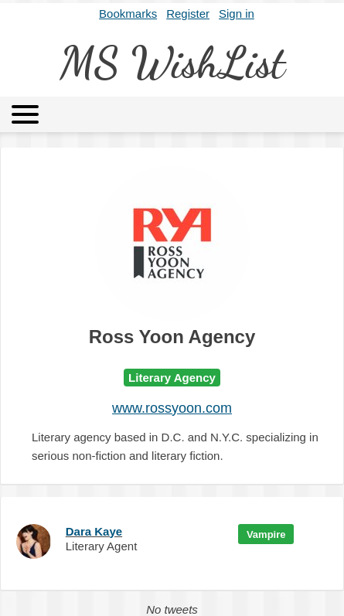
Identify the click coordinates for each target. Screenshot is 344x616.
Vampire (266, 534)
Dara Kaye (94, 531)
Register (187, 13)
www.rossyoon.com (172, 408)
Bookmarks (128, 13)
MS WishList (172, 62)
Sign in (236, 13)
